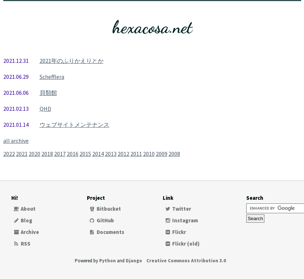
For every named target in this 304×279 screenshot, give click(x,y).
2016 (72, 153)
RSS (22, 243)
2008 (174, 153)
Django (134, 261)
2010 (149, 153)
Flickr (175, 232)
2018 (47, 153)
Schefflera (52, 76)
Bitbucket (105, 209)
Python (107, 261)
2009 (161, 153)
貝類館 (48, 92)
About (24, 209)
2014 (98, 153)
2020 (34, 153)
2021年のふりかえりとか (72, 60)
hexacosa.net (152, 27)
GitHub (101, 220)
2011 (136, 153)
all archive (16, 140)
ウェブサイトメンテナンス (74, 124)
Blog (23, 220)
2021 (22, 153)
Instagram (181, 220)
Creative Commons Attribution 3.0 (186, 261)
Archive (26, 232)
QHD (45, 108)
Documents (106, 232)
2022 (9, 153)
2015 (85, 153)
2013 (111, 153)
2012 (123, 153)
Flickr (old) (182, 243)
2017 (60, 153)
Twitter (178, 209)
